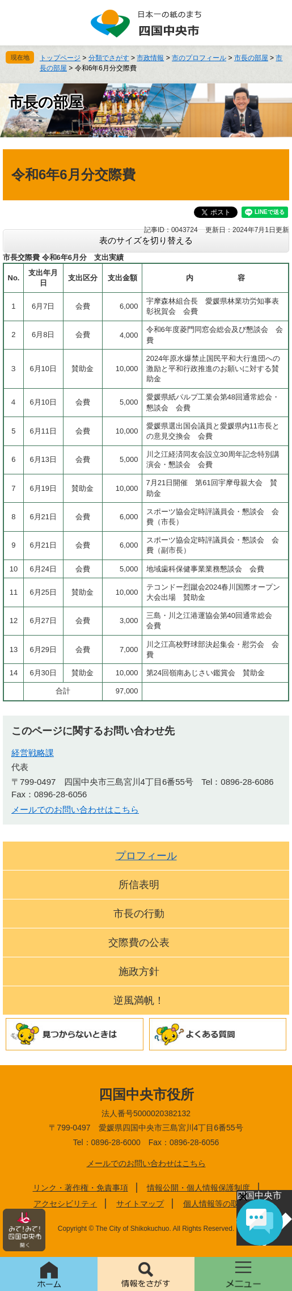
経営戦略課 (32, 753)
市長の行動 (138, 913)
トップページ (60, 58)
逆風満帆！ (138, 1000)
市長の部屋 (251, 58)
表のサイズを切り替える (146, 240)
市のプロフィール (199, 58)
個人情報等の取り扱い (223, 1203)
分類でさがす (108, 58)
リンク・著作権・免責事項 (80, 1187)
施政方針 (139, 971)
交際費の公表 (139, 942)
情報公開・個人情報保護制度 (198, 1187)
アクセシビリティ (65, 1203)
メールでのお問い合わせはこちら (75, 809)
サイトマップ (140, 1203)
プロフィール (146, 855)
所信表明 (139, 884)
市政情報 (150, 58)
